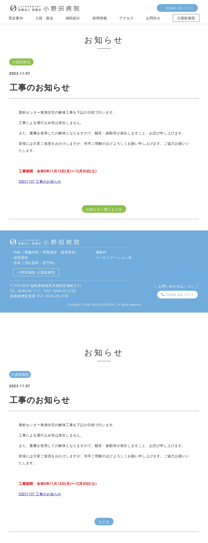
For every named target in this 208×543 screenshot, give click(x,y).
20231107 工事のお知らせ (40, 181)
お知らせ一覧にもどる (104, 209)
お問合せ (153, 17)
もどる (104, 521)
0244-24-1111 (180, 7)
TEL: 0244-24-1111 (25, 290)
